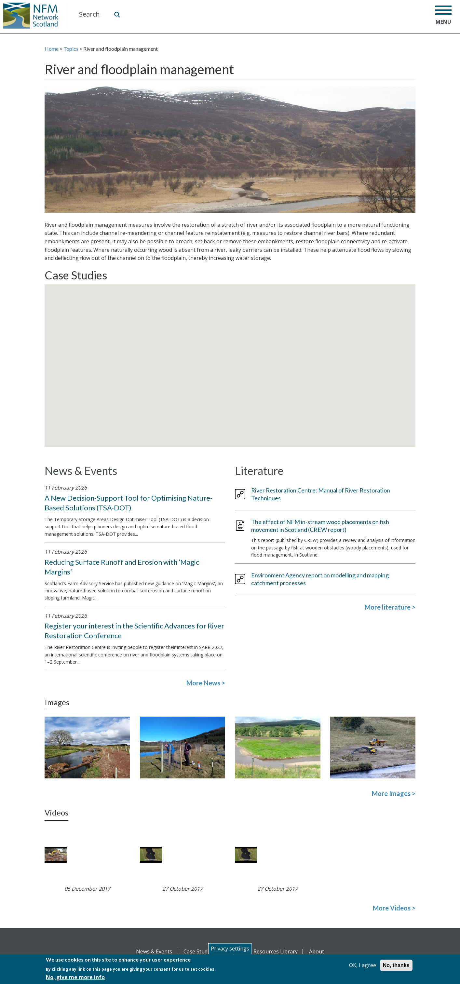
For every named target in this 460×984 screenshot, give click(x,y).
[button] (228, 366)
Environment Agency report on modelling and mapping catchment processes (320, 579)
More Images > (393, 793)
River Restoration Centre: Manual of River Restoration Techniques (320, 494)
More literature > (390, 607)
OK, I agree (362, 965)
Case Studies (198, 951)
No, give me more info (75, 977)
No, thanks (396, 965)
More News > (205, 683)
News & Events (154, 951)
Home (52, 49)
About (316, 951)
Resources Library (275, 951)
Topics (70, 49)
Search (116, 14)
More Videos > (394, 908)
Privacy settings (230, 948)
